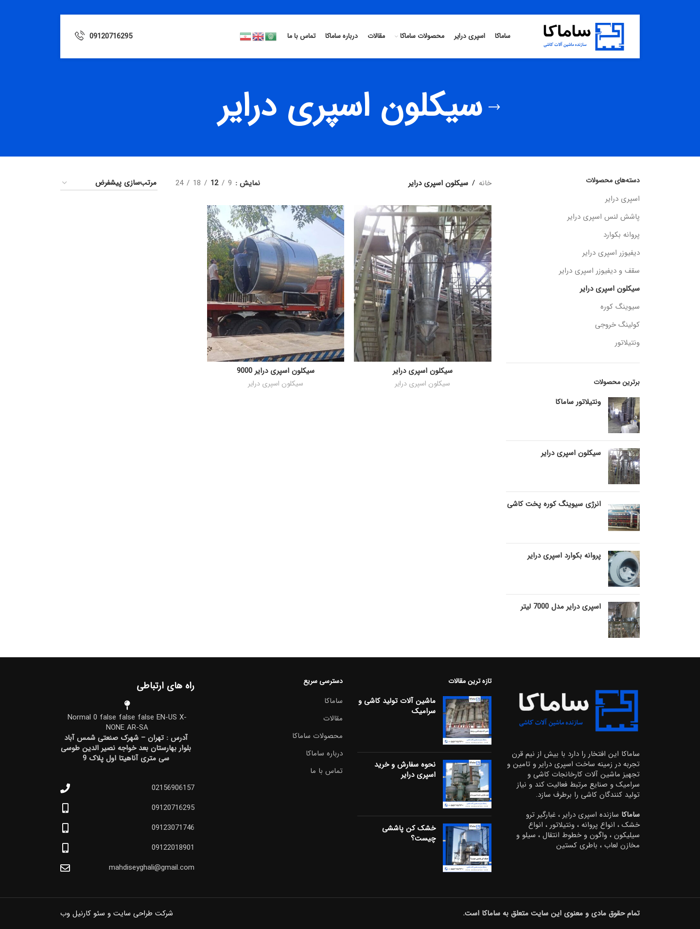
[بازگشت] (494, 107)
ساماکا (333, 701)
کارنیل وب (75, 913)
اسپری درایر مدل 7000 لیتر (561, 607)
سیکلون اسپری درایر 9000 (276, 371)
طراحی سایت (133, 913)
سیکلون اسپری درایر (610, 289)
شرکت (164, 913)
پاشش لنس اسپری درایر (603, 217)
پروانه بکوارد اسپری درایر (564, 556)
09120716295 (110, 36)
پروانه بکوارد (621, 235)
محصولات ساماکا (317, 736)
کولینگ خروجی (617, 325)
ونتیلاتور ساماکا (578, 402)
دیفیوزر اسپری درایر (611, 253)
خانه (485, 183)
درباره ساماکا (324, 754)
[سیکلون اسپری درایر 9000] (275, 283)
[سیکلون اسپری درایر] (422, 283)
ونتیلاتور (627, 343)
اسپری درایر (622, 199)
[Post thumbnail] (467, 720)
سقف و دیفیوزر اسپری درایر (599, 271)
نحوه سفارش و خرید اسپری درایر (405, 770)
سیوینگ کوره (620, 307)
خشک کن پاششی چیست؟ (409, 833)
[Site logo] (580, 36)
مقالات (333, 719)
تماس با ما (326, 771)
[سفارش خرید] (109, 183)
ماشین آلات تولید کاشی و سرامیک (397, 706)
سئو (99, 913)
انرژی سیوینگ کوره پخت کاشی (554, 504)
